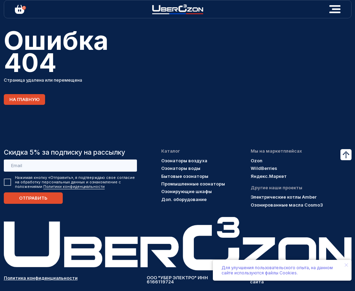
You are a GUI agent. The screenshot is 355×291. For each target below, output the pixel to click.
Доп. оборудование (184, 199)
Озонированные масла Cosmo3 (287, 205)
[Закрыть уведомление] (346, 265)
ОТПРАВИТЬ (33, 198)
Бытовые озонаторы (184, 176)
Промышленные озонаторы (193, 184)
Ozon (256, 160)
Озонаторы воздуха (184, 160)
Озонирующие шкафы (186, 191)
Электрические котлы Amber (284, 197)
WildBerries (264, 168)
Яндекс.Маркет (269, 176)
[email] (70, 166)
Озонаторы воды (180, 168)
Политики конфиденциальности (74, 186)
